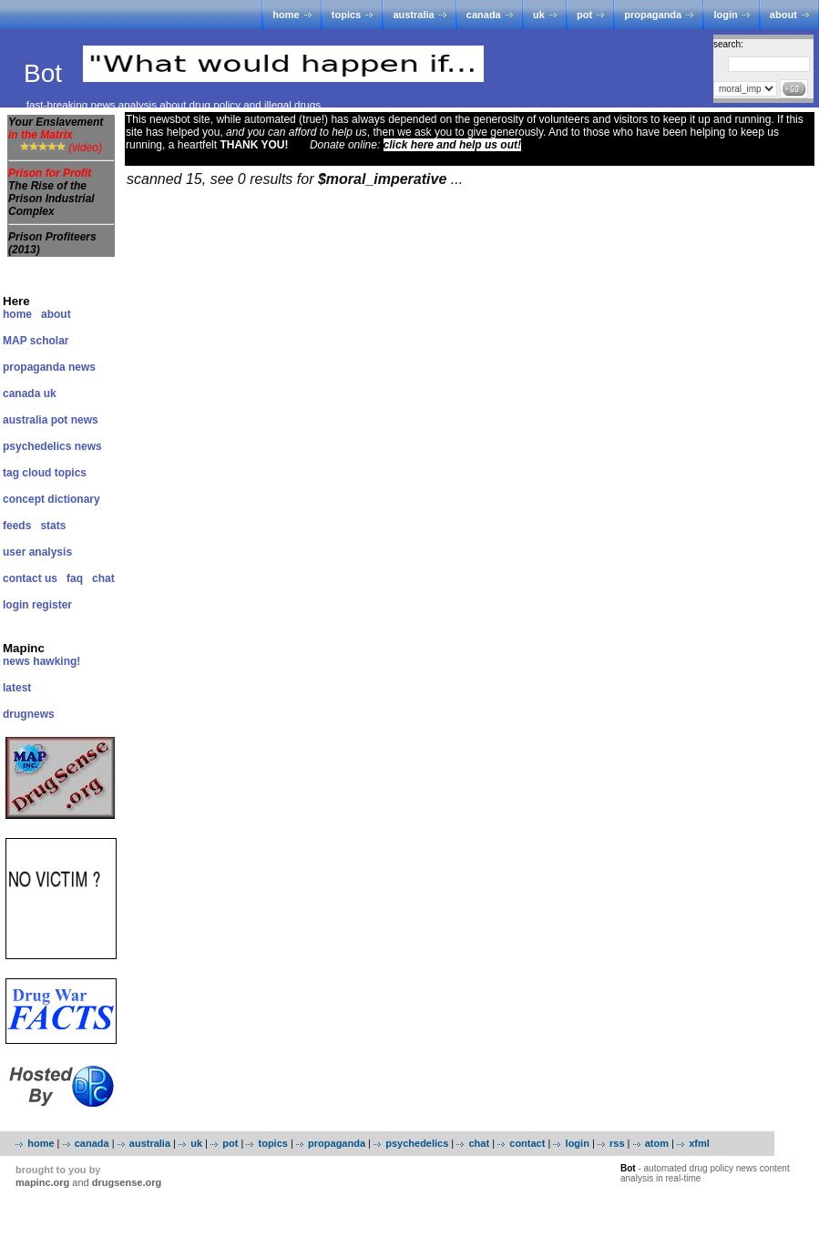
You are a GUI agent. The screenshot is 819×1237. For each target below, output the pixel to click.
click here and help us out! (452, 144)
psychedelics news (52, 446)
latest (17, 687)
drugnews (29, 714)
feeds (17, 525)
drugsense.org (126, 1182)
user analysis (37, 552)
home (285, 14)
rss (617, 1143)
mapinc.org (42, 1182)
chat (103, 578)
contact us (30, 578)
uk (539, 14)
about (783, 14)
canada (483, 14)
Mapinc (24, 648)
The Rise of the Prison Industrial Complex (51, 198)
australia (413, 14)
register (52, 604)
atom (657, 1143)
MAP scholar (35, 340)
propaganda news (49, 367)
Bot (46, 73)
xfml (699, 1143)
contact (527, 1143)
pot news (74, 420)
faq (75, 578)
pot (584, 14)
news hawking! (41, 661)
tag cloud (27, 472)
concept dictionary (51, 499)
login (725, 14)
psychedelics (416, 1143)
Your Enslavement (55, 128)
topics (346, 14)
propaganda (652, 14)
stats (53, 525)
